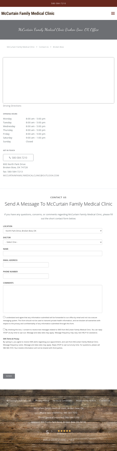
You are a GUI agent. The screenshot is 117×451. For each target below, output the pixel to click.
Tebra (71, 440)
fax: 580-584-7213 (13, 171)
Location (7, 226)
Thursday (29, 130)
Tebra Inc (27, 400)
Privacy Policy (42, 400)
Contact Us (44, 47)
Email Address (10, 260)
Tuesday (29, 122)
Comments (8, 283)
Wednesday (29, 126)
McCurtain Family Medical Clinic (21, 47)
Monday (29, 118)
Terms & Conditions (63, 400)
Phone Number (10, 271)
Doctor (7, 237)
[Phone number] (18, 157)
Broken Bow (58, 47)
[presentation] (26, 362)
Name (5, 249)
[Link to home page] (37, 13)
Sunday (29, 141)
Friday (29, 133)
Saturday (29, 137)
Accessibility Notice (86, 400)
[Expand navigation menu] (113, 13)
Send (9, 376)
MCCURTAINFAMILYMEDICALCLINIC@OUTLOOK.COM (31, 175)
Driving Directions (12, 105)
